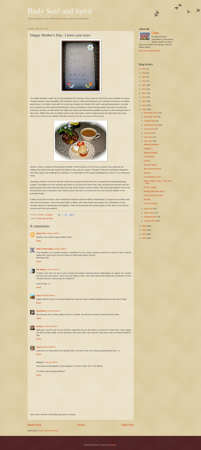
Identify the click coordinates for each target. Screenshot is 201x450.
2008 (144, 230)
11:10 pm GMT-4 (50, 326)
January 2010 (150, 221)
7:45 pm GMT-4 (53, 270)
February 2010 (150, 217)
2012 (144, 101)
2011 (144, 105)
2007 (144, 234)
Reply (38, 241)
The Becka (41, 270)
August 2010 (149, 129)
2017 (144, 81)
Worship (147, 199)
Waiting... (148, 173)
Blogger (113, 445)
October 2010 (150, 121)
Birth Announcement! (152, 169)
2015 (144, 89)
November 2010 (151, 117)
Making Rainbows (151, 144)
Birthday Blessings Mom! (154, 191)
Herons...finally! (150, 187)
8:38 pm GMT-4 (48, 295)
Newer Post (34, 424)
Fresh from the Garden (153, 195)
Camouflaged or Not (152, 177)
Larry (38, 295)
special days (48, 218)
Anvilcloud (41, 311)
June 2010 (148, 137)
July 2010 (148, 133)
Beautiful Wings (150, 165)
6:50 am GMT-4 (49, 347)
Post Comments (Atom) (49, 431)
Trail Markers (149, 157)
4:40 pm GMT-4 (60, 249)
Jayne (39, 347)
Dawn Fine (41, 233)
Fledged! (147, 149)
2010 (144, 109)
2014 (144, 93)
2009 (144, 226)
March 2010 (149, 213)
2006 (144, 238)
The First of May (150, 204)
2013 (144, 97)
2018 (144, 77)
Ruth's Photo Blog (44, 249)
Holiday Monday (150, 153)
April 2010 (148, 209)
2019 (144, 73)
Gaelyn (39, 326)
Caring (146, 161)
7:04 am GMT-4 (50, 362)
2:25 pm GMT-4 (53, 233)
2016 (144, 85)
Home (81, 424)
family (39, 218)
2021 (144, 69)
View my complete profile (149, 51)
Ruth (156, 33)
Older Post (127, 424)
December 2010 (151, 113)
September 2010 (151, 125)
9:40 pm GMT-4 (53, 311)
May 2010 (148, 141)
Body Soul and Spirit (59, 11)
